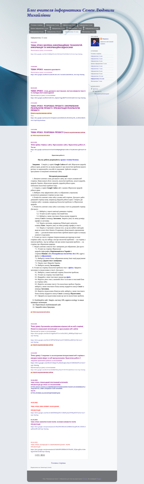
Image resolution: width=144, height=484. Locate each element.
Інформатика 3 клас (69, 25)
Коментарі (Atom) (46, 467)
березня (97, 91)
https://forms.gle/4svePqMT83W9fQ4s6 (45, 393)
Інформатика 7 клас (75, 28)
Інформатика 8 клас (92, 28)
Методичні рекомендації (101, 94)
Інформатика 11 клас (72, 32)
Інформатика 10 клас (54, 32)
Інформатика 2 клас (52, 25)
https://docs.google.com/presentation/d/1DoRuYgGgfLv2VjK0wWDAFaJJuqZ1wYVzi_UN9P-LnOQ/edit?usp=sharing (58, 387)
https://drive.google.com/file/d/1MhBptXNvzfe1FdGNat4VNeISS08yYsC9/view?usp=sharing (56, 54)
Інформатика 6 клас (58, 28)
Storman (84, 479)
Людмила (105, 39)
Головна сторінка (36, 25)
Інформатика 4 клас (86, 25)
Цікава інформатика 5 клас (39, 28)
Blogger (99, 479)
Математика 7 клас (88, 32)
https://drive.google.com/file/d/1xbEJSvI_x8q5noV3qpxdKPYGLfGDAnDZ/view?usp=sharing (58, 98)
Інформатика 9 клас (37, 32)
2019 (94, 89)
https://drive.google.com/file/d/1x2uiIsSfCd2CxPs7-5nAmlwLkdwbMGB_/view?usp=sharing (57, 74)
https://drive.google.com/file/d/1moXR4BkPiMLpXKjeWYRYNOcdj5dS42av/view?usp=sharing (58, 370)
